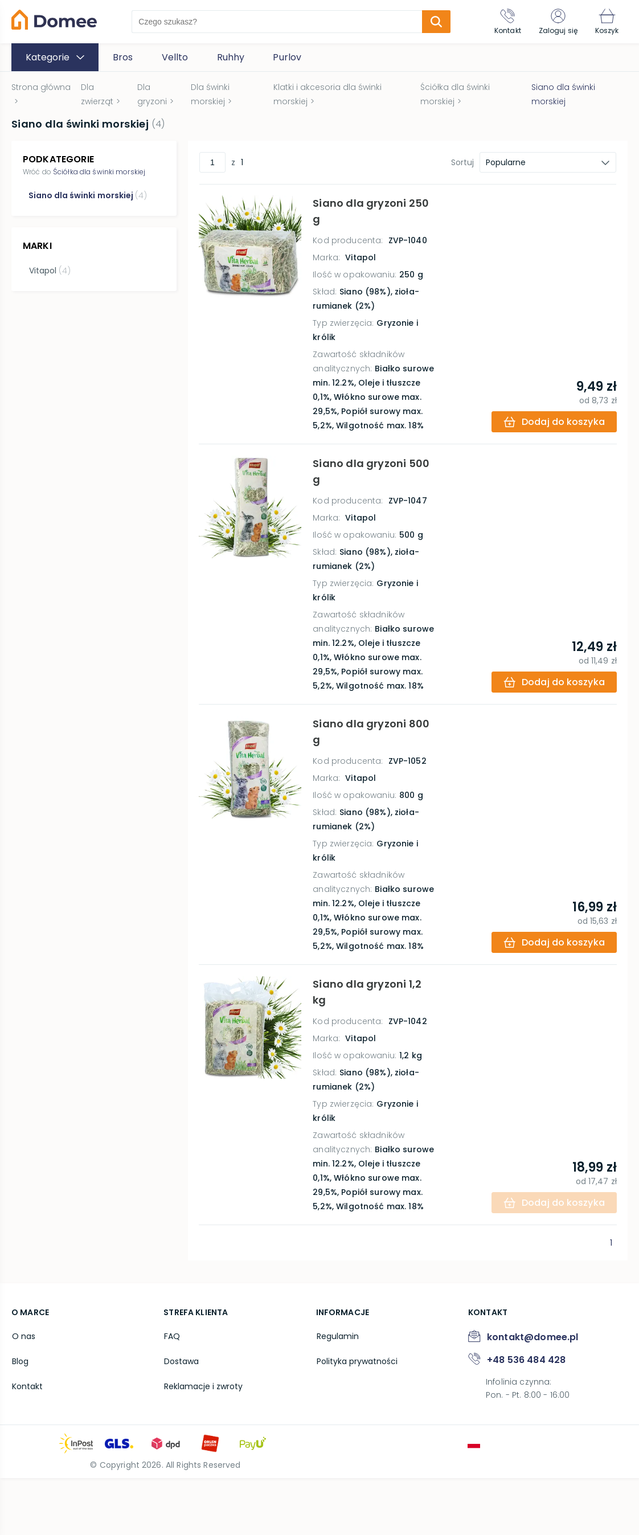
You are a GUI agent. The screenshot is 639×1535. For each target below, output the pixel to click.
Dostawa (180, 1417)
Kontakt (26, 1442)
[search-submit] (435, 21)
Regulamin (337, 1393)
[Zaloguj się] (557, 21)
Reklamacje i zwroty (202, 1442)
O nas (23, 1393)
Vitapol (49, 270)
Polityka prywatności (356, 1417)
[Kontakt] (506, 21)
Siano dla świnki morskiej (87, 195)
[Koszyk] (606, 21)
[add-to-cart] (553, 436)
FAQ (171, 1393)
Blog (19, 1417)
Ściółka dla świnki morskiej (99, 172)
